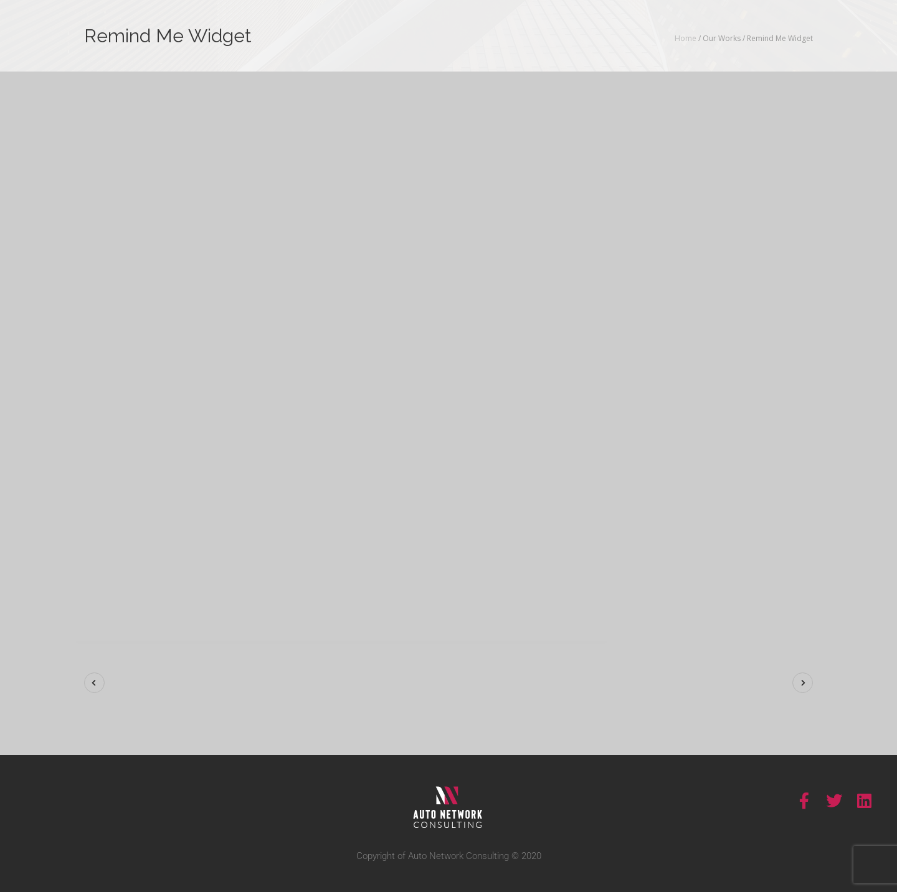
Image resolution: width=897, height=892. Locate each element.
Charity (765, 502)
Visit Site (731, 556)
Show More (685, 350)
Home (685, 38)
